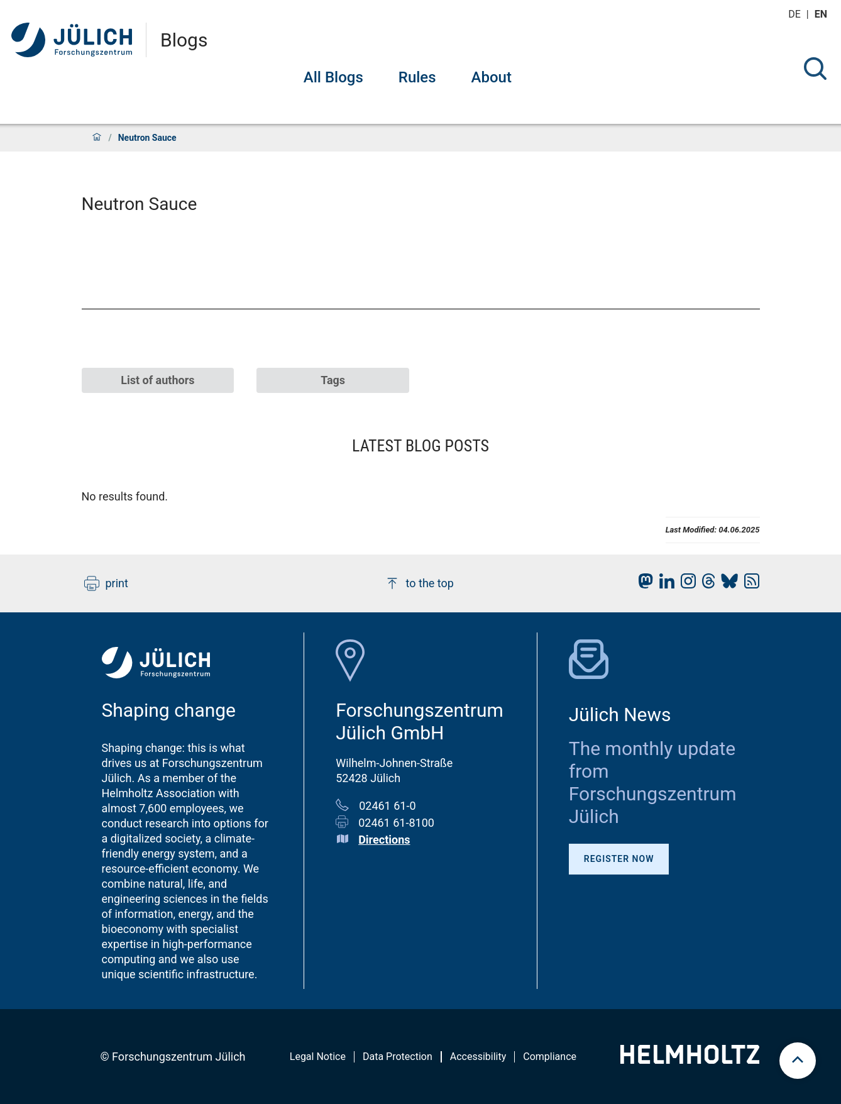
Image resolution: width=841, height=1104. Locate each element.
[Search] (815, 68)
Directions (384, 839)
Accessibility (478, 1057)
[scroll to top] (797, 1060)
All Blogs (333, 77)
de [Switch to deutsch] (795, 14)
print (106, 583)
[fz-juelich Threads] (705, 584)
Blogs (183, 40)
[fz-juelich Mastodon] (642, 584)
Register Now (619, 859)
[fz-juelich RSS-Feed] (748, 584)
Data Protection (397, 1057)
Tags (333, 380)
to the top (419, 583)
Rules (417, 77)
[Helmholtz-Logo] (689, 1059)
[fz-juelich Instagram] (685, 584)
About (491, 77)
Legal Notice (318, 1057)
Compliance (549, 1057)
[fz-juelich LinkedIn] (663, 584)
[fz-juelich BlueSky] (726, 584)
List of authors (157, 380)
